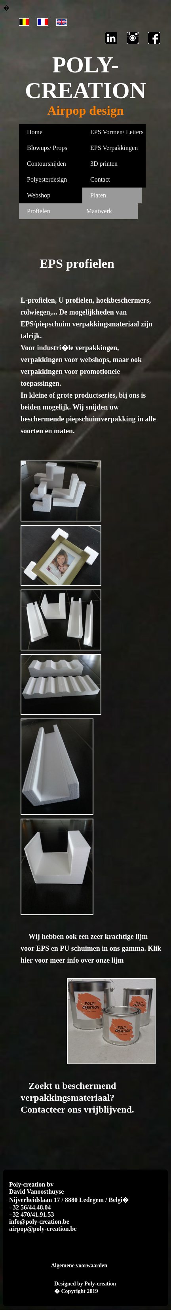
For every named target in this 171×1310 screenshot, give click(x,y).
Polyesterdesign (47, 179)
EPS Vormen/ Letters (117, 132)
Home (34, 132)
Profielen (38, 211)
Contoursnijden (46, 163)
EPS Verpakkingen (114, 147)
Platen (98, 195)
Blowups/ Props (47, 147)
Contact (100, 179)
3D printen (104, 163)
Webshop (38, 195)
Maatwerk (99, 211)
